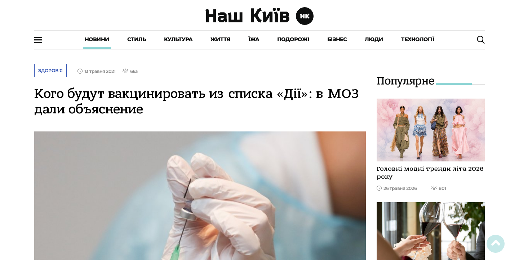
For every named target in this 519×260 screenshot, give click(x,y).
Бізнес (337, 39)
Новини (97, 39)
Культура (178, 39)
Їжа (253, 39)
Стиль (136, 39)
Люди (374, 39)
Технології (417, 39)
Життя (220, 39)
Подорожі (293, 39)
